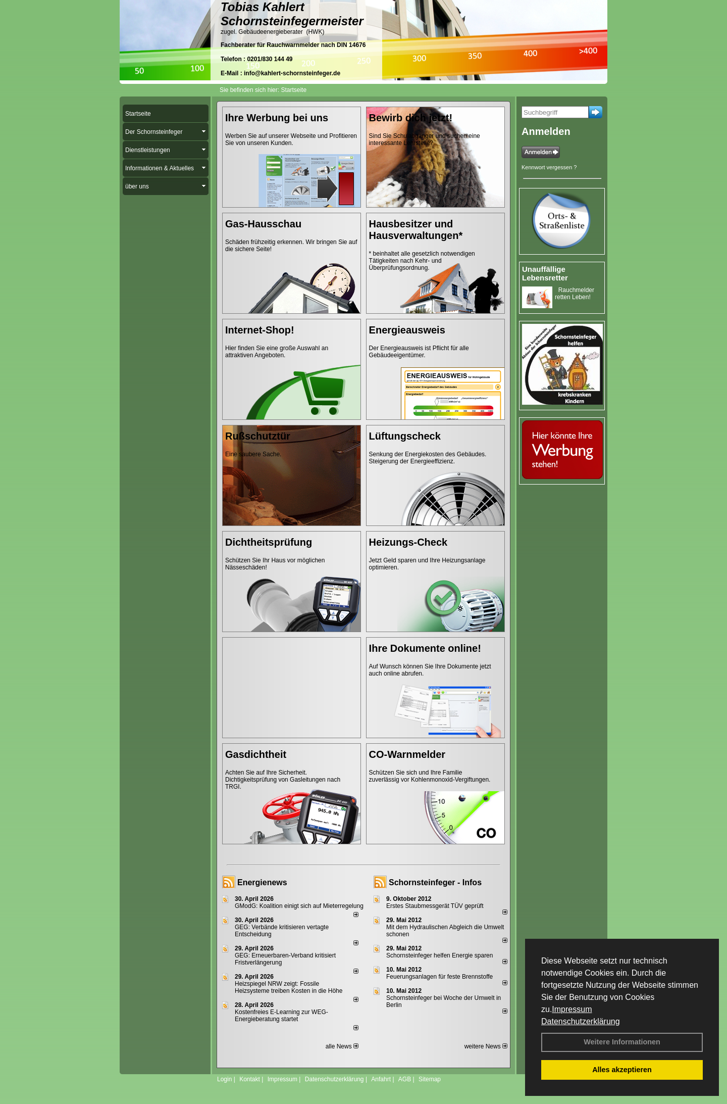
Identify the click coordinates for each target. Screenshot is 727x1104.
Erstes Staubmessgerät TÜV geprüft (435, 905)
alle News (342, 1046)
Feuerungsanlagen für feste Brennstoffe (439, 976)
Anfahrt (381, 1079)
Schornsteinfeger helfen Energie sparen (439, 955)
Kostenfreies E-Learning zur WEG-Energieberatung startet (281, 1016)
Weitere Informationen (622, 1042)
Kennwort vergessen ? (549, 167)
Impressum (572, 1009)
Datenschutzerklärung (580, 1021)
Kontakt (249, 1079)
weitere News (485, 1046)
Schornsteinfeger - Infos (435, 882)
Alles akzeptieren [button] (622, 1070)
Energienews (262, 882)
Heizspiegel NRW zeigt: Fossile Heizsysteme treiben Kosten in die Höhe (288, 987)
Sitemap (430, 1079)
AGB (404, 1079)
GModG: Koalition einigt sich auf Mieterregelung (299, 905)
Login (224, 1079)
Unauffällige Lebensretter (545, 273)
